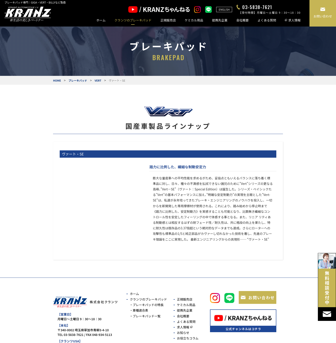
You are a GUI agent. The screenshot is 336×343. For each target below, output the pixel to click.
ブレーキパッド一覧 (146, 316)
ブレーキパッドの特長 (148, 305)
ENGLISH (224, 9)
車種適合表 (140, 310)
